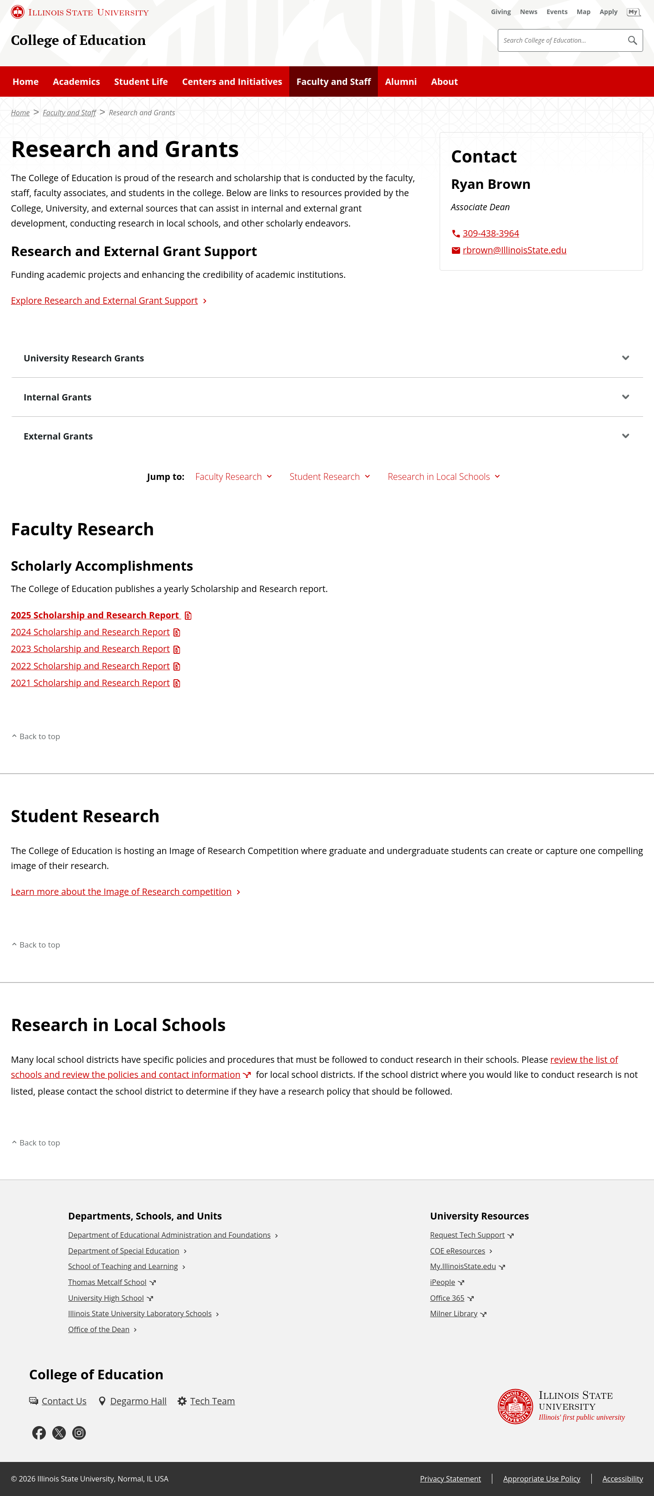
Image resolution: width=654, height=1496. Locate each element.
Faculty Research (228, 476)
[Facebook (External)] (39, 1433)
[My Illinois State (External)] (634, 12)
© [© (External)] (14, 1479)
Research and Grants (142, 113)
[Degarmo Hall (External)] (132, 1400)
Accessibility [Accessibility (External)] (623, 1479)
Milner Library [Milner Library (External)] (453, 1313)
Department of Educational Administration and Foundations (169, 1235)
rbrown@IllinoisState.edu (515, 250)
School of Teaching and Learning (123, 1266)
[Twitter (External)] (59, 1433)
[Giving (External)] (501, 12)
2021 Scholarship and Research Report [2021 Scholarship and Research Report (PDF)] (90, 682)
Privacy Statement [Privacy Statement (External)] (450, 1479)
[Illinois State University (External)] (80, 12)
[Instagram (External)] (79, 1433)
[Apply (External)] (608, 12)
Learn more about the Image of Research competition (121, 891)
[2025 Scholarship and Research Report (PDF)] (102, 615)
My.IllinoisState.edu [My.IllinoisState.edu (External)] (463, 1266)
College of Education (78, 39)
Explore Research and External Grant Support (104, 300)
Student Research (325, 476)
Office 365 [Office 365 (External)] (447, 1298)
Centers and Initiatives (232, 81)
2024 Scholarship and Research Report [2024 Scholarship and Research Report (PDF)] (90, 632)
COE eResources (457, 1251)
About (444, 81)
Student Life (141, 81)
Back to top (40, 736)
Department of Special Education (123, 1251)
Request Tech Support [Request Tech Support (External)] (467, 1235)
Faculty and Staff (334, 81)
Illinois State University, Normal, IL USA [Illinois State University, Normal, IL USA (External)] (102, 1479)
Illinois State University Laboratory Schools (140, 1313)
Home (26, 81)
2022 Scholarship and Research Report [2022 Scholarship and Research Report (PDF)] (90, 666)
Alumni (401, 81)
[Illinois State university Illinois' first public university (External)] (561, 1406)
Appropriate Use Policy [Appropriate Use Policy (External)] (541, 1479)
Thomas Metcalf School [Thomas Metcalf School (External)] (107, 1282)
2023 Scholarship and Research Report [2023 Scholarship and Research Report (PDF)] (90, 648)
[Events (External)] (557, 12)
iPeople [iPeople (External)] (442, 1282)
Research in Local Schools (439, 476)
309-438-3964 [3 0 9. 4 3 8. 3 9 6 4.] (491, 233)
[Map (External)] (584, 12)
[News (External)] (529, 12)
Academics (76, 81)
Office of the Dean (98, 1329)
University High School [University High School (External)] (106, 1298)
